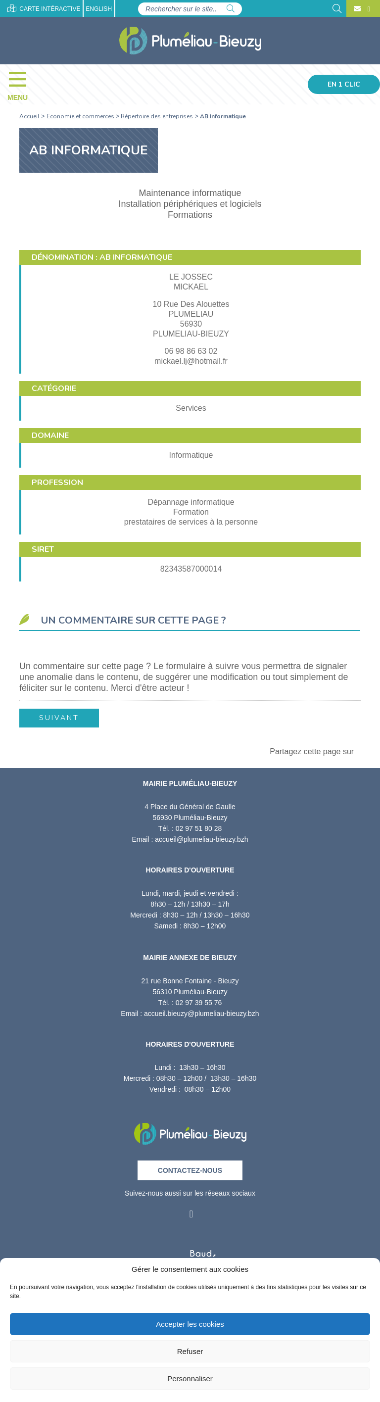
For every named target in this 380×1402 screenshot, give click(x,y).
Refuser (190, 1351)
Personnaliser (190, 1378)
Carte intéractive (43, 8)
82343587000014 (191, 569)
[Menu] (22, 84)
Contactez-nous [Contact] (190, 1170)
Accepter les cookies (190, 1324)
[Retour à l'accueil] (190, 1131)
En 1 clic (344, 84)
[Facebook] (368, 9)
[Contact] (357, 9)
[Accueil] (190, 40)
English (99, 8)
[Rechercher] (231, 9)
